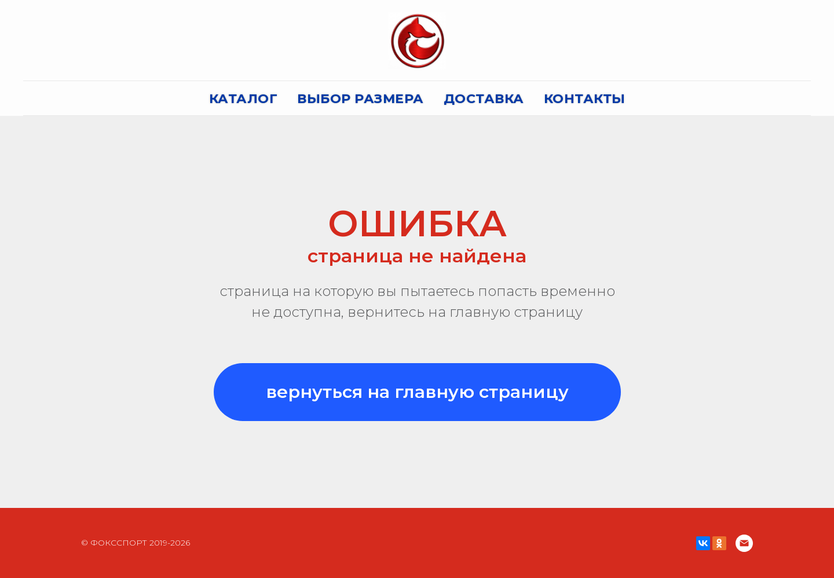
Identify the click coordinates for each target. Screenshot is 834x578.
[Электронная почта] (744, 543)
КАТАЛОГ (243, 99)
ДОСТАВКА (484, 99)
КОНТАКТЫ (585, 99)
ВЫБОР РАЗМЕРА (360, 99)
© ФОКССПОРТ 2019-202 (133, 542)
